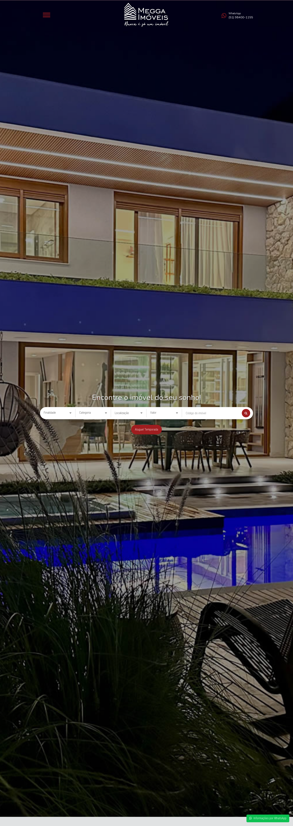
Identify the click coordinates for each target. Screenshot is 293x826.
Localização (122, 413)
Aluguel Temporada (146, 429)
